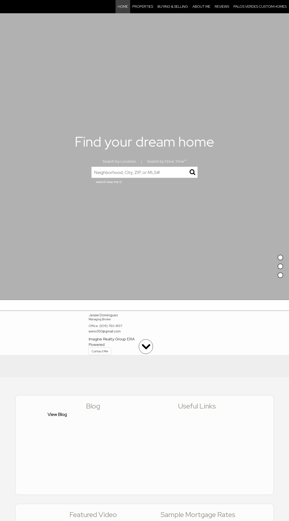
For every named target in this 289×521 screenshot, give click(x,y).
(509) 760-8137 (110, 326)
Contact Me (99, 351)
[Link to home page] (5, 6)
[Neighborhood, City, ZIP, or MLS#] (144, 172)
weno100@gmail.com (105, 331)
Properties (142, 6)
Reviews (222, 6)
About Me (201, 6)
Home (123, 6)
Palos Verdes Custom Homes (260, 6)
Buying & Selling (173, 6)
